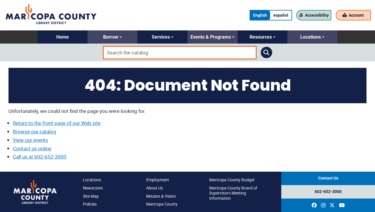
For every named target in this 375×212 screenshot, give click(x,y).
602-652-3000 (328, 191)
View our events (30, 140)
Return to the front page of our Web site (56, 123)
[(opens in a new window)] (314, 205)
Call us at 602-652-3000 (40, 156)
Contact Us (328, 178)
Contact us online (32, 148)
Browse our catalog (34, 131)
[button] (63, 37)
